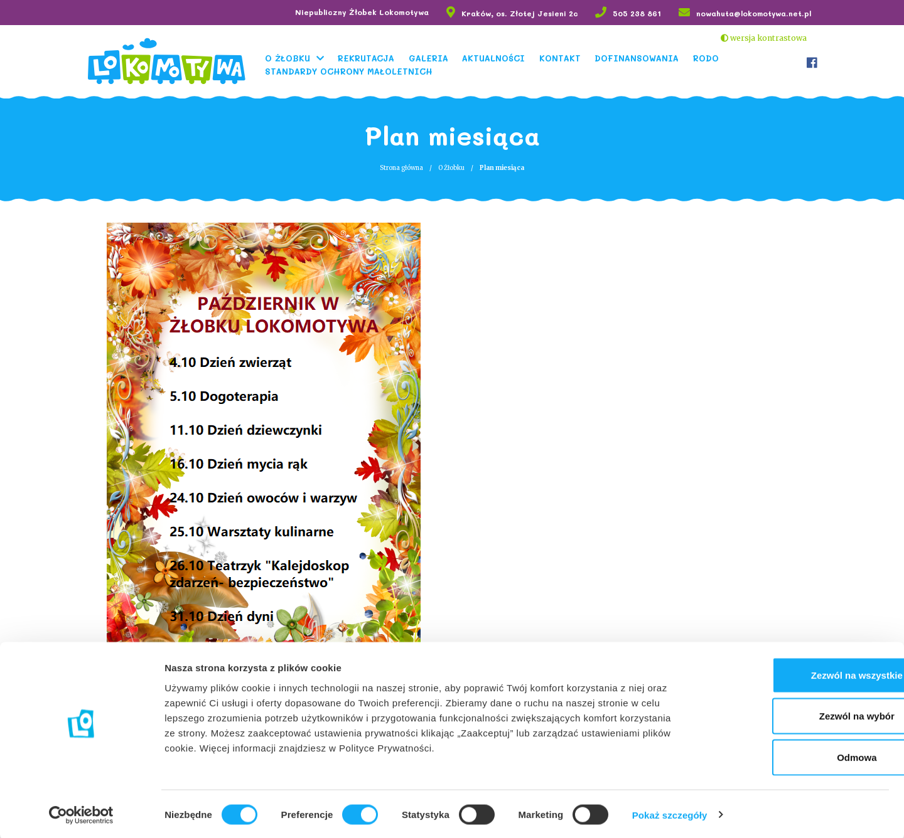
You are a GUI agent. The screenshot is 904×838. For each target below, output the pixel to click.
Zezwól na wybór (799, 714)
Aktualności (499, 57)
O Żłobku (292, 57)
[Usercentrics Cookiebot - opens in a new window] (81, 813)
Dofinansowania (642, 57)
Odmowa (799, 755)
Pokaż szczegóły (670, 813)
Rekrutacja (371, 57)
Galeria (433, 57)
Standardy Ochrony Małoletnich (354, 70)
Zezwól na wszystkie (799, 673)
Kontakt (565, 57)
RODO (711, 57)
